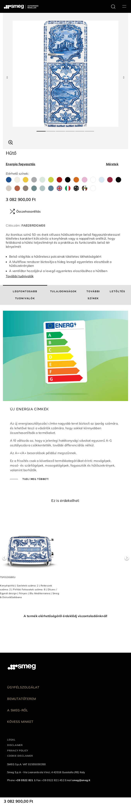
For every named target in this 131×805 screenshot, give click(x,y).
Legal (11, 739)
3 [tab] (61, 130)
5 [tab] (80, 130)
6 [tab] (90, 130)
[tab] (25, 295)
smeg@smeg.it (81, 780)
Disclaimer (15, 745)
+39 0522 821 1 (25, 780)
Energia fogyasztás (20, 164)
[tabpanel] (65, 74)
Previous (4, 558)
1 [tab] (41, 130)
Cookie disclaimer (20, 755)
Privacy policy (17, 750)
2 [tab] (51, 130)
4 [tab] (70, 130)
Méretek (112, 164)
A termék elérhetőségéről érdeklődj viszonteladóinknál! (65, 616)
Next (126, 558)
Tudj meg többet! (35, 479)
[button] (10, 142)
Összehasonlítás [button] (25, 211)
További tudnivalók (19, 276)
